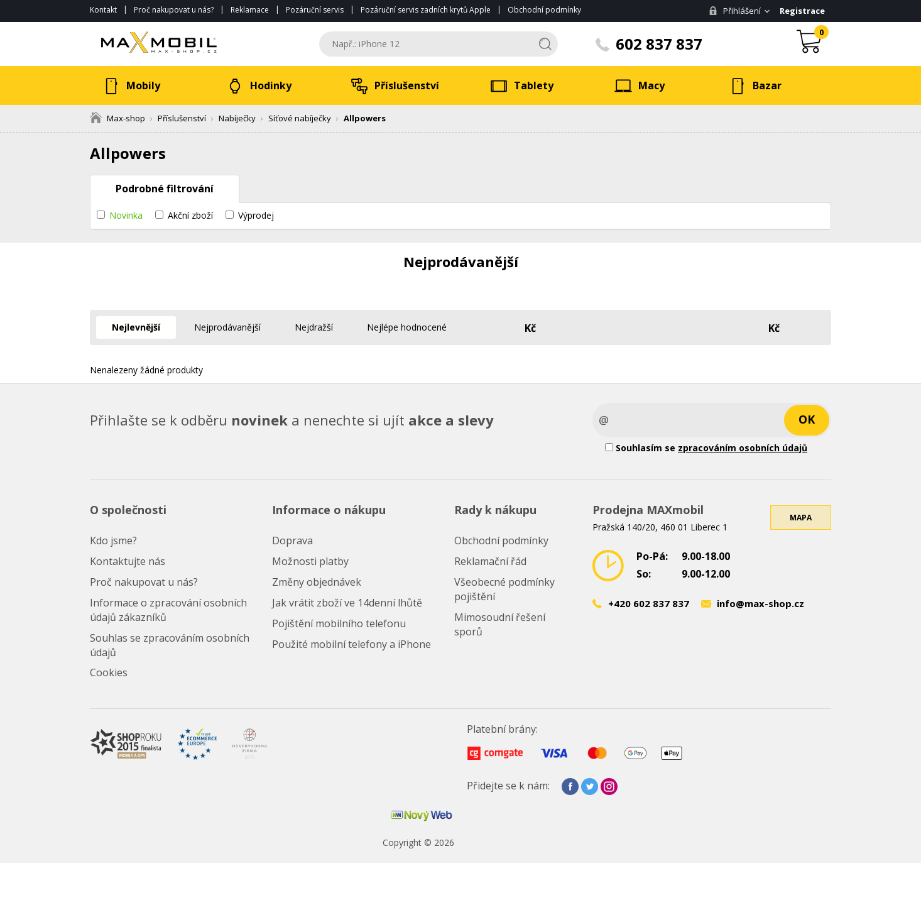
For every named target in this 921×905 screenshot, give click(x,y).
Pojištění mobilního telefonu (339, 623)
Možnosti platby (310, 561)
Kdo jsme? (113, 540)
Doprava (292, 540)
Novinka (126, 215)
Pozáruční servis (315, 9)
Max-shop (117, 118)
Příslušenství (182, 118)
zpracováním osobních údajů (742, 448)
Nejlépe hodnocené (407, 327)
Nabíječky (237, 118)
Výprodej (256, 215)
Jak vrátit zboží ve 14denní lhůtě (347, 603)
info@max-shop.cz (760, 603)
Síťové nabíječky (299, 118)
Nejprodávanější (227, 327)
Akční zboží (190, 215)
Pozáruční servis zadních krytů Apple (426, 9)
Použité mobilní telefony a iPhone (351, 644)
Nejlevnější (136, 327)
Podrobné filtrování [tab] (165, 188)
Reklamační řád (490, 561)
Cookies (109, 672)
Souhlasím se (706, 448)
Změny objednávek (316, 582)
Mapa (801, 517)
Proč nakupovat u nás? (174, 9)
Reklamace (250, 9)
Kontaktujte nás (127, 561)
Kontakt (103, 9)
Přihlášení (735, 10)
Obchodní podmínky (544, 9)
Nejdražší (314, 327)
